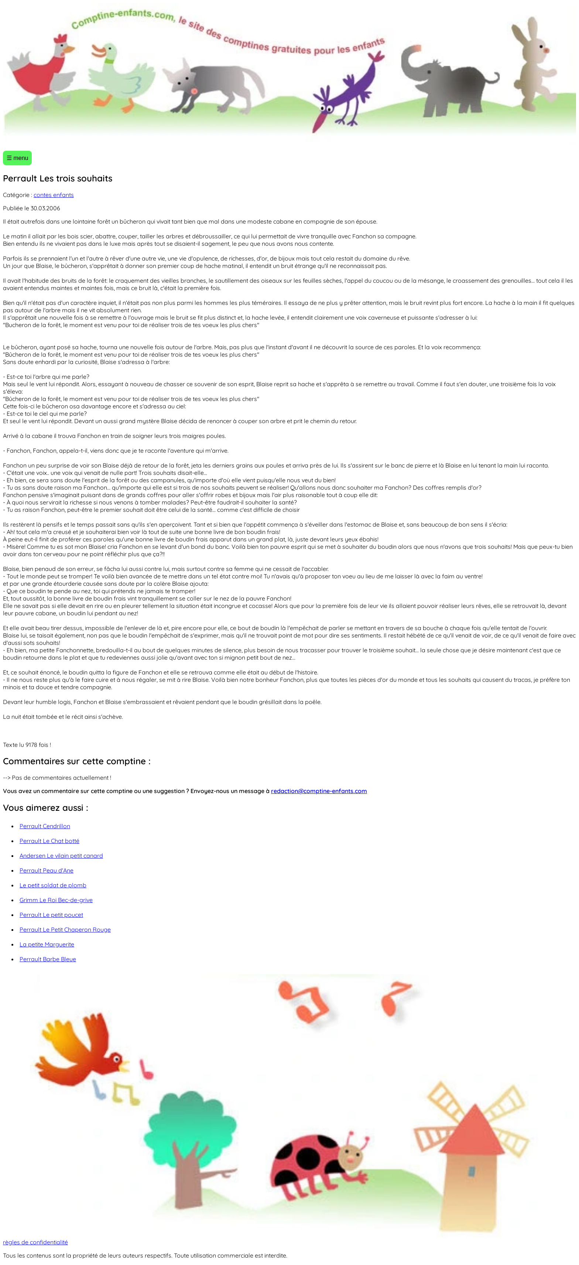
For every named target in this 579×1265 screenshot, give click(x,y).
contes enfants (54, 194)
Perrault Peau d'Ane (46, 870)
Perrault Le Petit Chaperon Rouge (65, 929)
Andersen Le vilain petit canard (61, 855)
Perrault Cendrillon (45, 826)
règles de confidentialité (35, 1242)
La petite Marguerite (47, 944)
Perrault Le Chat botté (49, 840)
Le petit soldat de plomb (53, 885)
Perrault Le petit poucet (51, 914)
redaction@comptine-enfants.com (319, 791)
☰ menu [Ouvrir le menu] (17, 158)
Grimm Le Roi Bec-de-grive (56, 900)
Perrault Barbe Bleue (48, 959)
